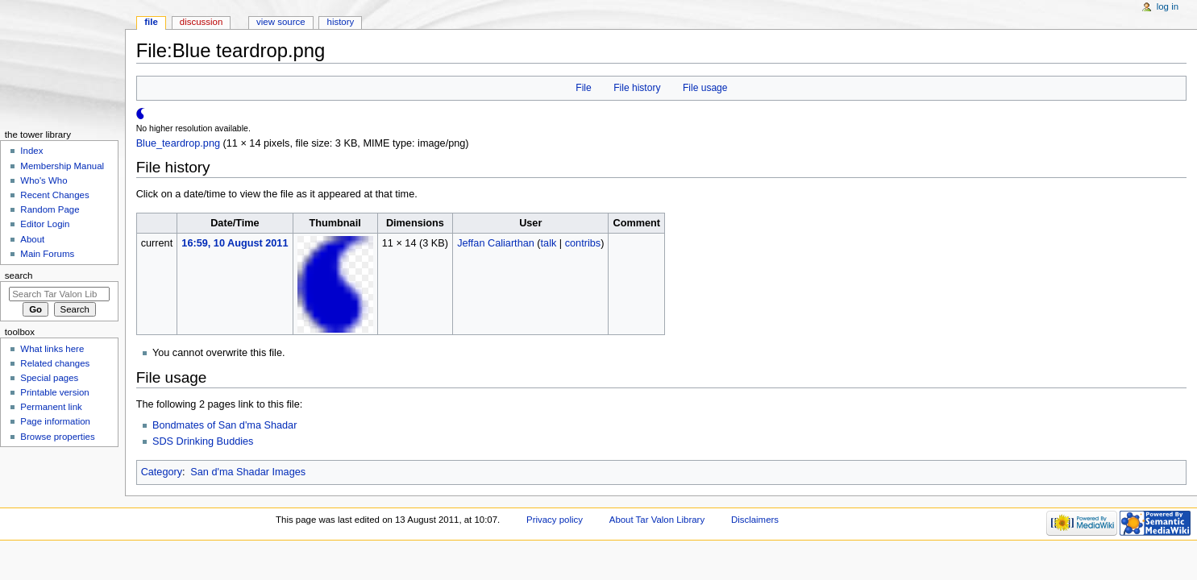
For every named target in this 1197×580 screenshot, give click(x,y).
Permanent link (50, 407)
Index (31, 150)
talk (549, 243)
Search (19, 275)
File (583, 87)
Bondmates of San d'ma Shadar (224, 425)
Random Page (49, 209)
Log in (1167, 6)
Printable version (54, 392)
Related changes (54, 363)
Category (161, 472)
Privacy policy (554, 519)
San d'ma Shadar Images (247, 472)
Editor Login (44, 224)
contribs (583, 243)
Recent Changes (54, 195)
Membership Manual (62, 166)
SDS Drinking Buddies (203, 441)
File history (636, 87)
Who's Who (43, 180)
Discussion (201, 22)
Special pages (49, 378)
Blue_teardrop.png (178, 143)
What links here (52, 349)
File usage (705, 87)
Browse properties (57, 436)
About (32, 239)
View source (280, 22)
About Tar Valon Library (656, 519)
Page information (55, 421)
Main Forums (47, 254)
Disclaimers (755, 519)
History (341, 22)
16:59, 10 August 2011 (234, 243)
